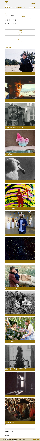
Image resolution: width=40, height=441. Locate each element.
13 (7, 20)
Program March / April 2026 (9, 431)
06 (7, 19)
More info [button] (24, 439)
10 (15, 19)
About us (8, 3)
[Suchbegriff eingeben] (31, 7)
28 (9, 23)
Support (18, 3)
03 (7, 24)
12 (5, 20)
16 (13, 20)
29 (11, 23)
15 (11, 20)
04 (9, 24)
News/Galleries (11, 3)
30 (13, 23)
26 (5, 23)
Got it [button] (36, 439)
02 (5, 24)
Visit (5, 3)
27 (7, 23)
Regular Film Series (8, 432)
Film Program (7, 7)
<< (5, 15)
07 (9, 19)
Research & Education (18, 7)
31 (15, 23)
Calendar (6, 428)
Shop (14, 3)
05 (5, 19)
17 (15, 20)
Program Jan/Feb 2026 (8, 430)
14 (9, 20)
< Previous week (6, 28)
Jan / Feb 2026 (23, 16)
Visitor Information (7, 435)
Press (16, 3)
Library (24, 7)
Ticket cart (6, 5)
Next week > (34, 28)
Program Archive (7, 434)
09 (13, 19)
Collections (12, 7)
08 (11, 19)
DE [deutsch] (8, 5)
